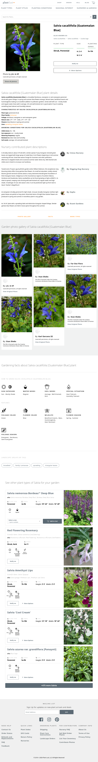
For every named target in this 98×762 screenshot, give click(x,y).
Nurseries (25, 741)
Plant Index (26, 730)
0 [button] (93, 2)
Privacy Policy (84, 737)
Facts (50, 216)
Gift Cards (25, 733)
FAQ (3, 742)
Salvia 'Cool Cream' (19, 612)
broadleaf (6, 465)
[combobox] (24, 521)
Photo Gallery (24, 216)
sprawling (8, 124)
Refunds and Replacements (7, 738)
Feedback (6, 746)
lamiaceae (13, 115)
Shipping (43, 730)
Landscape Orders (47, 738)
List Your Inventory (67, 738)
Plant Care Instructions (45, 734)
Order (69, 2)
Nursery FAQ (64, 730)
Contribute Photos (67, 742)
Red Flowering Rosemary (22, 530)
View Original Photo (10, 291)
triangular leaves (17, 124)
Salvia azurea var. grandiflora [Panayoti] (31, 649)
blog (87, 2)
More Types (75, 216)
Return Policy (26, 737)
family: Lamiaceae (21, 465)
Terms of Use (84, 733)
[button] (91, 17)
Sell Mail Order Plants (65, 734)
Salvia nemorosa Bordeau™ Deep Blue (30, 493)
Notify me (75, 63)
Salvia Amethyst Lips (20, 570)
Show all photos (11, 81)
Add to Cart (52, 521)
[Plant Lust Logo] (9, 2)
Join (66, 712)
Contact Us (6, 730)
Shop (59, 2)
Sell (78, 2)
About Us (82, 730)
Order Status (7, 733)
